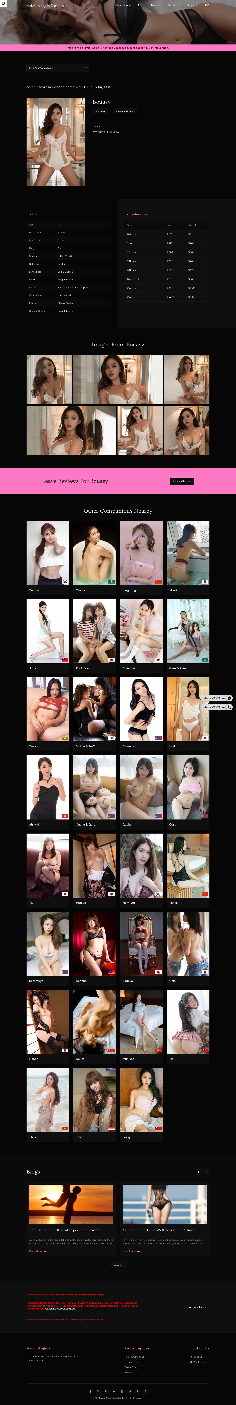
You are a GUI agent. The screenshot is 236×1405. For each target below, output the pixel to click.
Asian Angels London (45, 6)
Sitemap (129, 1372)
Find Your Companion (41, 67)
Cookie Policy (132, 1367)
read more (35, 1251)
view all (118, 1265)
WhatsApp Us (200, 1362)
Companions (123, 5)
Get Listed (174, 5)
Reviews (155, 5)
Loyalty (192, 5)
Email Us (197, 1356)
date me (101, 111)
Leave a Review (181, 481)
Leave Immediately (195, 1307)
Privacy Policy (132, 1362)
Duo (140, 5)
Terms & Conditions (135, 1356)
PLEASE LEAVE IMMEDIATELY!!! (60, 1309)
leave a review (125, 111)
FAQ (207, 5)
